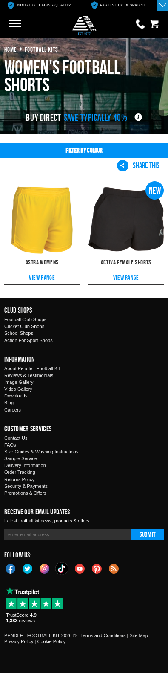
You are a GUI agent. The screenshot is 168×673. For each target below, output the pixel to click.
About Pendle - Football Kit (32, 368)
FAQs (10, 444)
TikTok (62, 568)
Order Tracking (19, 472)
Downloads (15, 395)
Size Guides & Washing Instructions (41, 451)
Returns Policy (19, 479)
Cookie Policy (51, 641)
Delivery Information (25, 465)
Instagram (44, 568)
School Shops (18, 333)
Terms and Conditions (102, 635)
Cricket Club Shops (24, 326)
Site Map (138, 635)
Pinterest (97, 568)
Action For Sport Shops (28, 340)
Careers (12, 409)
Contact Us (15, 438)
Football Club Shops (25, 319)
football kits (41, 49)
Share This (138, 165)
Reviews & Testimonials (28, 375)
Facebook (10, 568)
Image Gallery (18, 382)
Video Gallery (18, 389)
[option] (39, 5)
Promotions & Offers (25, 493)
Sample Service (20, 458)
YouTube (80, 568)
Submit (148, 534)
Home (10, 49)
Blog (9, 402)
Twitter (27, 568)
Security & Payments (26, 486)
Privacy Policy (18, 641)
